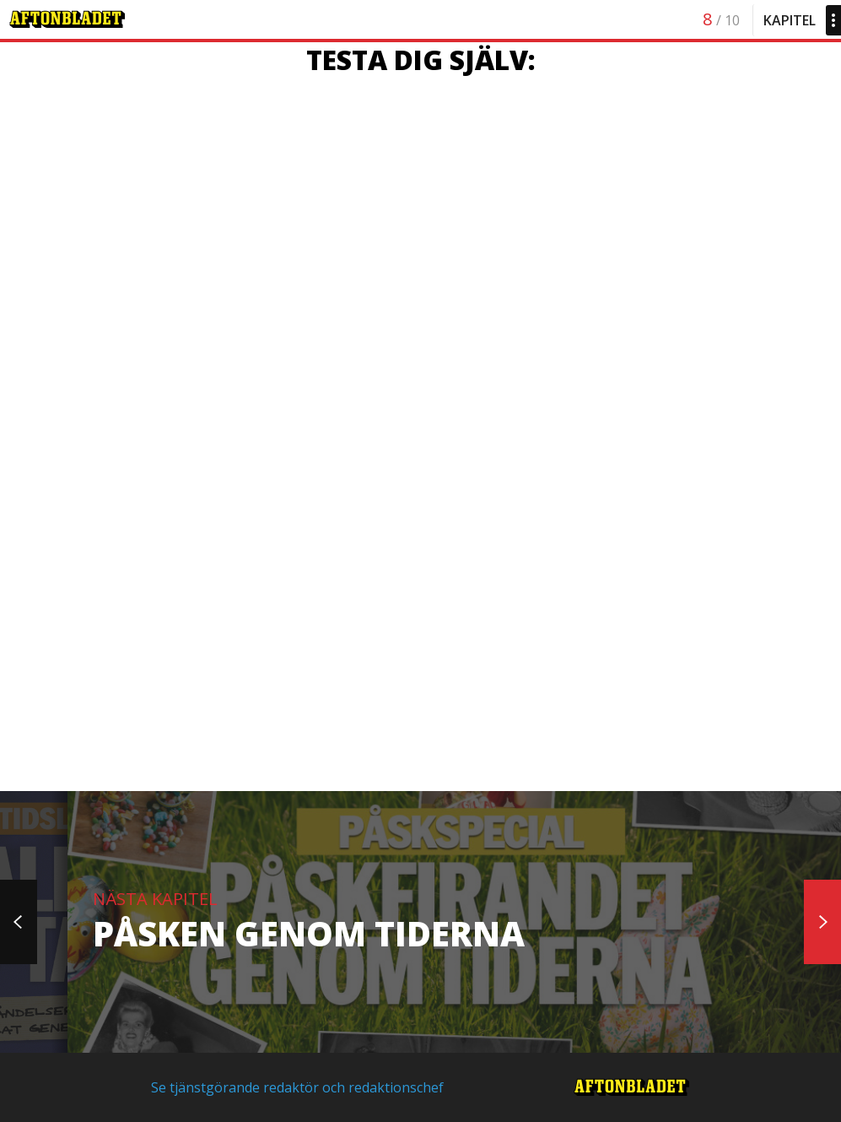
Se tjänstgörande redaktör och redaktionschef (297, 1087)
